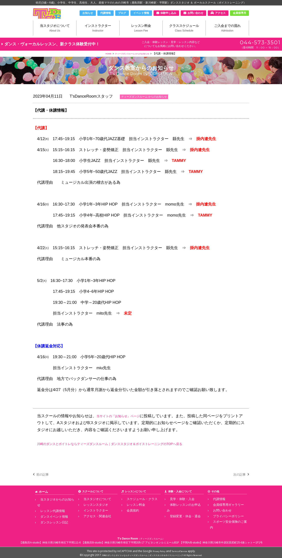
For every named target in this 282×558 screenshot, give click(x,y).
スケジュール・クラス (137, 507)
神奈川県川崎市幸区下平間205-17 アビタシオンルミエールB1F (141, 541)
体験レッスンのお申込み (181, 512)
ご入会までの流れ (227, 35)
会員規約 (129, 516)
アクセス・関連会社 (92, 521)
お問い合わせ (195, 13)
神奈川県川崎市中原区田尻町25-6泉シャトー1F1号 (232, 541)
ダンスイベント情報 (49, 516)
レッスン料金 (141, 35)
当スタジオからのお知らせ (53, 507)
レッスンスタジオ (91, 512)
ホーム (43, 499)
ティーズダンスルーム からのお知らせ (133, 61)
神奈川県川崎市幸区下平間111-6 (61, 541)
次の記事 (238, 482)
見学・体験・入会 (177, 507)
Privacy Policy (156, 550)
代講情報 (105, 13)
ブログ (122, 13)
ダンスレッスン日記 (49, 521)
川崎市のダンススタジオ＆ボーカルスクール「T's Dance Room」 (56, 17)
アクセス (220, 13)
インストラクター (97, 35)
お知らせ (87, 13)
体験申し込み (168, 13)
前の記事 (44, 482)
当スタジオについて (54, 35)
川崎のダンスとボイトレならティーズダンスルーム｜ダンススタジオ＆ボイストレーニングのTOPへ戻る (130, 452)
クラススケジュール (184, 35)
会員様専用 (239, 13)
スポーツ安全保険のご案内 (226, 526)
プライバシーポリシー (223, 521)
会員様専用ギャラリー (223, 512)
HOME (103, 61)
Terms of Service (181, 550)
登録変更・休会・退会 (180, 516)
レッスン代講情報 (47, 512)
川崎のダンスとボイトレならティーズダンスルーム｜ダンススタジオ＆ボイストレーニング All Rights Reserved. (152, 554)
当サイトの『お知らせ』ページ (124, 424)
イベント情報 (141, 13)
